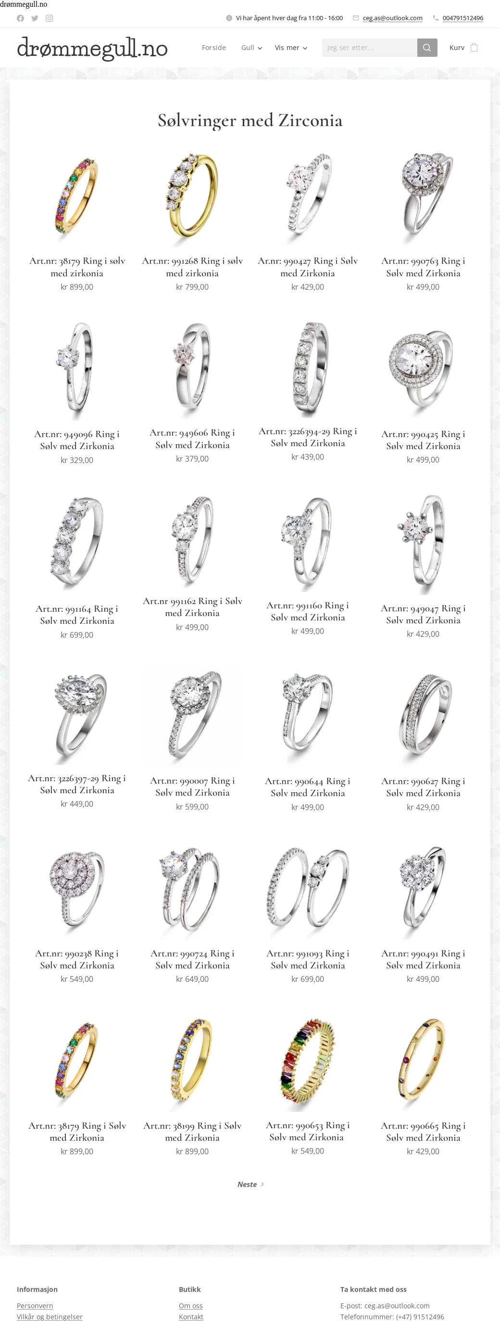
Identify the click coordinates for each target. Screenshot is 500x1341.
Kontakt (191, 1316)
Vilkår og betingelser (50, 1316)
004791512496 (463, 17)
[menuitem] (216, 48)
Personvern (35, 1306)
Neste (247, 1184)
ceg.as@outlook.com (393, 17)
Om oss (191, 1306)
